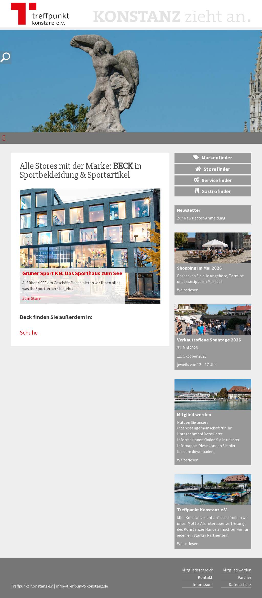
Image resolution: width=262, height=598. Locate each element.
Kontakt (205, 577)
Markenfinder (212, 157)
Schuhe (29, 332)
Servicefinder (213, 180)
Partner (244, 577)
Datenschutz (240, 584)
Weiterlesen (187, 289)
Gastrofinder (213, 191)
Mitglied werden (194, 414)
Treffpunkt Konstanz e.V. (202, 510)
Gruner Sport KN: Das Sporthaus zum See (72, 273)
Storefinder (212, 168)
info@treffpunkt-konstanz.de (82, 586)
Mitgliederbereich (197, 569)
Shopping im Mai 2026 (199, 268)
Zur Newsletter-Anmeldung (201, 217)
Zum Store (31, 298)
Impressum (203, 584)
